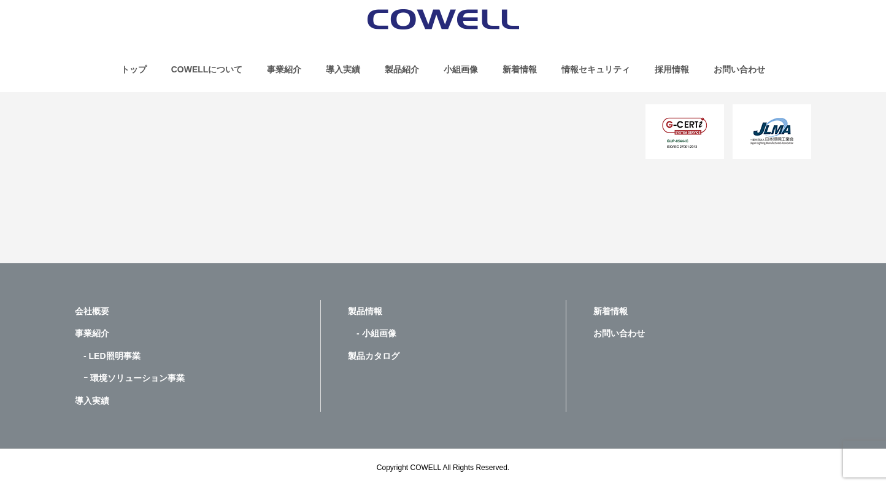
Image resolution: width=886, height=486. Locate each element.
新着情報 (520, 69)
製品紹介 (402, 69)
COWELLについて (207, 69)
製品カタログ (373, 356)
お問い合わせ (739, 69)
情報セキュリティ (595, 69)
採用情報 (672, 69)
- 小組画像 (372, 333)
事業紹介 (284, 69)
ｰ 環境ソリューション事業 (130, 378)
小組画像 (461, 69)
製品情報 (365, 311)
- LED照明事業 (108, 356)
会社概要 (92, 311)
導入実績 (343, 69)
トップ (134, 69)
